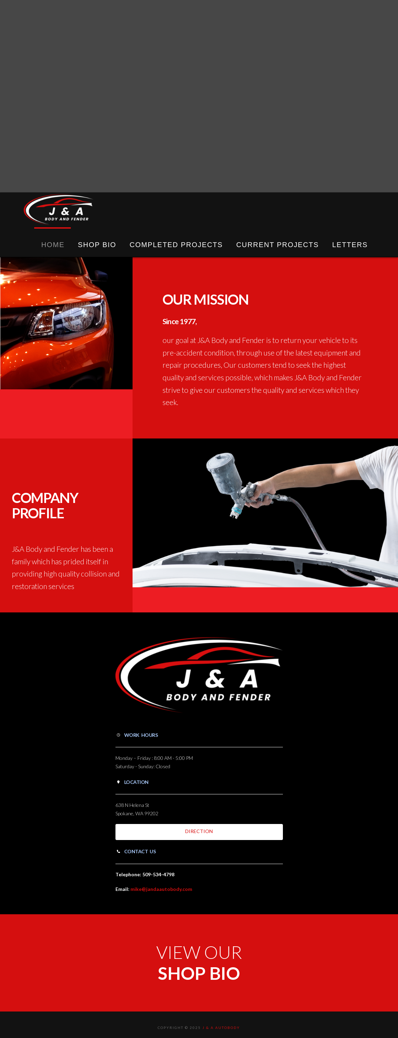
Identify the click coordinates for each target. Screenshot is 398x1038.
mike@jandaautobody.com (161, 889)
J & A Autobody (221, 1027)
